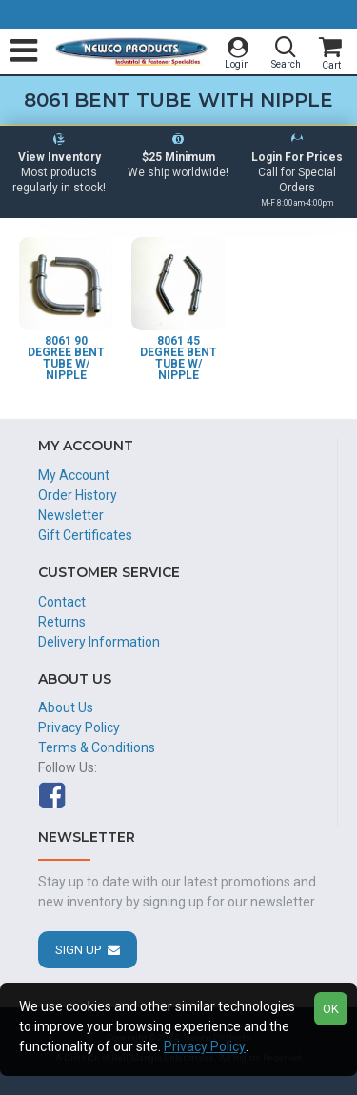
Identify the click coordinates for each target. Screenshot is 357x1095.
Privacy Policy (205, 1046)
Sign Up (78, 950)
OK (331, 1009)
